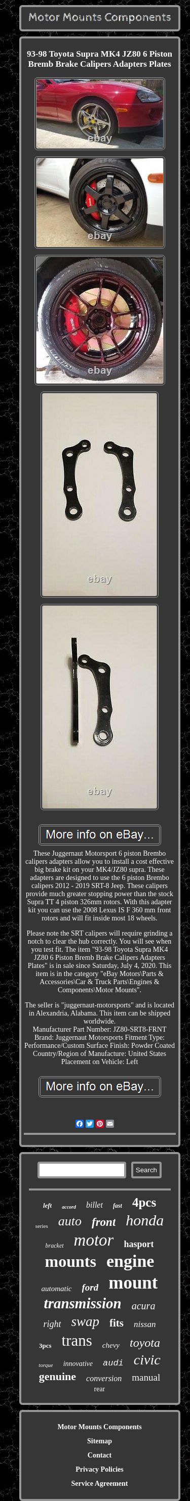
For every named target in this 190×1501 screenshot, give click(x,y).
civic (147, 1359)
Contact (99, 1455)
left (47, 1205)
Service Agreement (99, 1483)
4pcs (144, 1202)
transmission (83, 1303)
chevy (111, 1345)
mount (133, 1283)
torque (46, 1365)
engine (130, 1261)
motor (94, 1240)
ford (90, 1287)
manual (146, 1377)
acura (144, 1305)
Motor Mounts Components (99, 1427)
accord (69, 1207)
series (41, 1226)
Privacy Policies (99, 1469)
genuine (57, 1376)
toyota (145, 1342)
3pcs (45, 1345)
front (104, 1222)
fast (117, 1205)
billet (94, 1205)
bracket (55, 1245)
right (52, 1324)
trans (77, 1340)
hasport (139, 1244)
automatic (57, 1289)
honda (145, 1220)
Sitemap (99, 1441)
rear (99, 1389)
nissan (145, 1324)
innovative (78, 1363)
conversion (104, 1378)
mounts (70, 1261)
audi (113, 1363)
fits (116, 1323)
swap (85, 1321)
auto (70, 1221)
